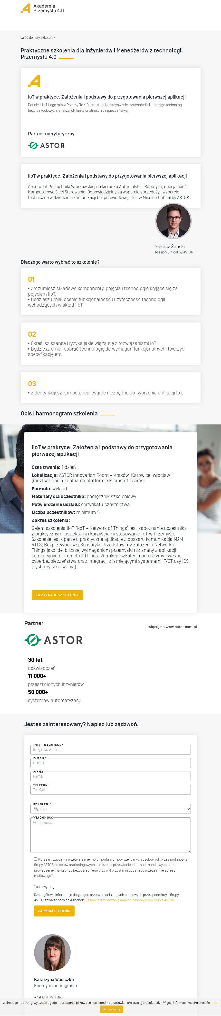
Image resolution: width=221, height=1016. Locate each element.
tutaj (214, 1003)
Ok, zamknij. (112, 1009)
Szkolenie (42, 803)
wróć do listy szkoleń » (38, 38)
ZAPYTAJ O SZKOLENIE (57, 595)
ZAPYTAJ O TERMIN (54, 911)
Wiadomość (43, 817)
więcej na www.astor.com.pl (172, 627)
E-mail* (40, 757)
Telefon (40, 784)
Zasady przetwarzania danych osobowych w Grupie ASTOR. (130, 900)
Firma (38, 771)
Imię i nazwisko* (48, 744)
